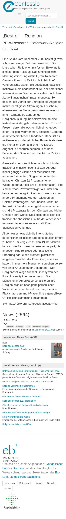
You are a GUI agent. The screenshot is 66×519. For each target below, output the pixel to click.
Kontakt (39, 483)
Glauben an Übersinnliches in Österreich (22, 396)
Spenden (51, 483)
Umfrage (19, 327)
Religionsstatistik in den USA (16, 424)
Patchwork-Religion (41, 327)
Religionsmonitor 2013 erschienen (19, 401)
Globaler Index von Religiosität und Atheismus (25, 405)
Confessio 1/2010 (43, 329)
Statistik (59, 27)
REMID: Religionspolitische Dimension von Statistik (27, 381)
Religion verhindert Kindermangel (18, 386)
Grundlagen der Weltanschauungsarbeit (33, 27)
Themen (6, 27)
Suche (7, 488)
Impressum (9, 483)
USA (28, 327)
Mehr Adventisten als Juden (16, 417)
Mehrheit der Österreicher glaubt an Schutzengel (26, 412)
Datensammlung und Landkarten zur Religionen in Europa (30, 371)
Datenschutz (25, 483)
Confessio (27, 3)
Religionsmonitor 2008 (13, 346)
